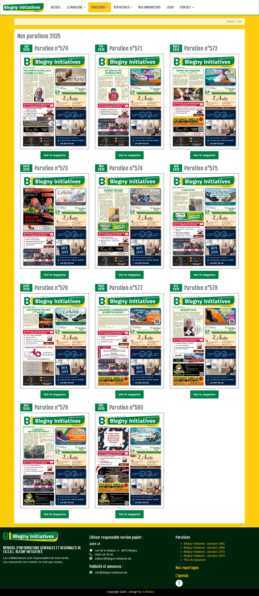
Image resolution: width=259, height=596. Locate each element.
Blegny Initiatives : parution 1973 (204, 555)
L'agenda (182, 575)
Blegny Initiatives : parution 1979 (204, 551)
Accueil (56, 7)
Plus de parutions (195, 559)
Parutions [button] (99, 7)
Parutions (230, 21)
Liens (170, 7)
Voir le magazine (55, 155)
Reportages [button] (123, 7)
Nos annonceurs (149, 7)
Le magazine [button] (76, 7)
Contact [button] (187, 7)
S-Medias (148, 591)
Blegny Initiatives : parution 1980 (204, 547)
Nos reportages (187, 567)
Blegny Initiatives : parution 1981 (204, 543)
